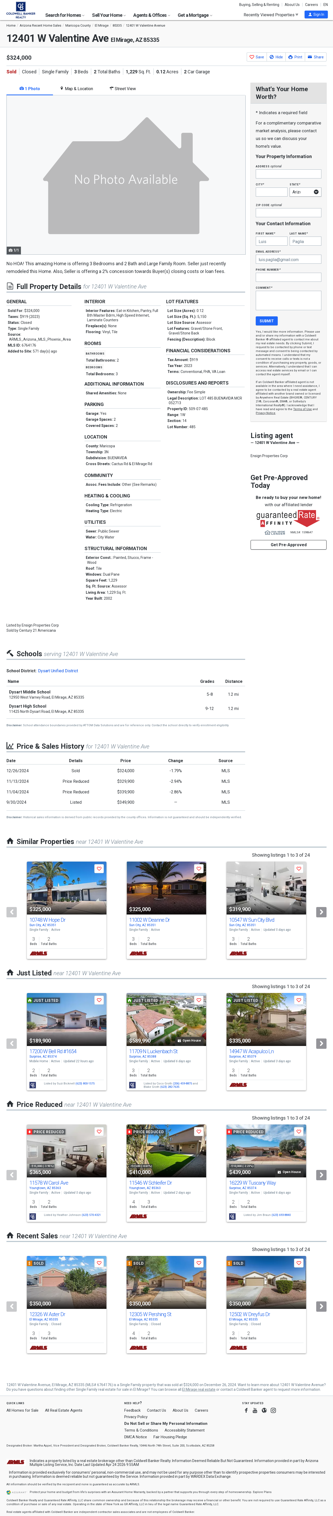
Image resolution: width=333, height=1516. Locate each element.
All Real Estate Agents (63, 1410)
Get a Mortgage (195, 15)
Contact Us (156, 1410)
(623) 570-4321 (91, 1215)
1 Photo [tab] (30, 88)
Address (269, 166)
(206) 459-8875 (182, 1083)
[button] (316, 14)
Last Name (299, 233)
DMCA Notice (135, 1437)
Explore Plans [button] (262, 1492)
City (260, 184)
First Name (265, 233)
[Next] (321, 912)
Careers (311, 4)
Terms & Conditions (141, 1430)
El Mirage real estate (198, 1389)
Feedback (132, 1410)
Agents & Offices (151, 15)
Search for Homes (64, 15)
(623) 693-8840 (281, 1215)
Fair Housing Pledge (170, 1437)
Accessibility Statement (185, 1430)
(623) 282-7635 (169, 1087)
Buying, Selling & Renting (259, 4)
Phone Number (268, 269)
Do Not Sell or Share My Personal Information (165, 1423)
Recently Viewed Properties (271, 14)
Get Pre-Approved (289, 544)
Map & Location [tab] (76, 88)
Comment (264, 288)
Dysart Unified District (58, 670)
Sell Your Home (109, 15)
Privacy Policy (136, 1417)
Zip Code (269, 205)
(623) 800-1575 (85, 1083)
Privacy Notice (265, 413)
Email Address (268, 251)
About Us (292, 4)
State (295, 184)
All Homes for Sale (22, 1410)
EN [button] (325, 5)
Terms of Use (302, 409)
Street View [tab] (123, 88)
